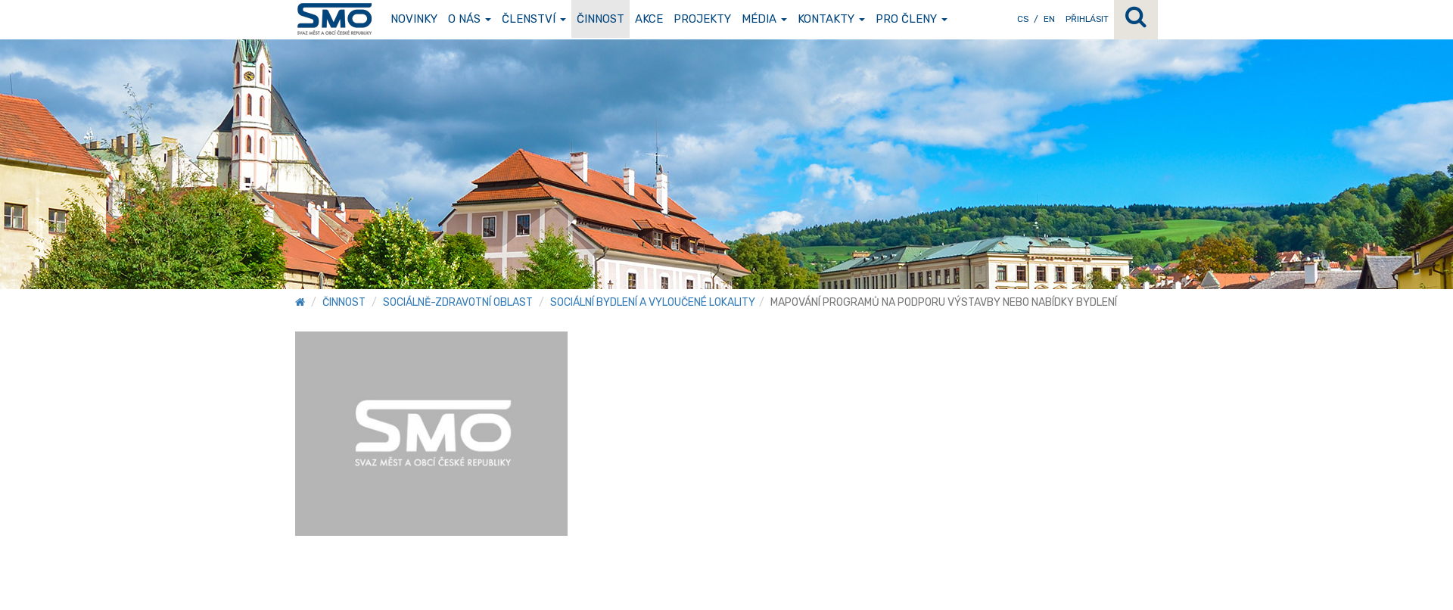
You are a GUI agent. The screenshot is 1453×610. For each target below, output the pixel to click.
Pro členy (911, 19)
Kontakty (831, 19)
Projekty (702, 19)
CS (1022, 19)
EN (1049, 19)
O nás (469, 19)
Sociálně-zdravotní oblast (458, 302)
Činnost (600, 19)
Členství (534, 19)
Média (764, 19)
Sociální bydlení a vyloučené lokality (652, 302)
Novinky (413, 19)
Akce (649, 19)
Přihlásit (1087, 19)
